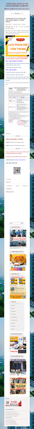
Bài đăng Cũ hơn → (25, 185)
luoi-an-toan (14, 314)
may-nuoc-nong (14, 320)
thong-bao (24, 24)
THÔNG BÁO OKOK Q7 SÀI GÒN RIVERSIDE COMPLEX (20, 427)
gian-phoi (13, 305)
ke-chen (13, 308)
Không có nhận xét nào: (17, 24)
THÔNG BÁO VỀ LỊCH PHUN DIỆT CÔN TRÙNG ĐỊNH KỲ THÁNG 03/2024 (16, 20)
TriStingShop (15, 8)
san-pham (13, 323)
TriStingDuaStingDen (24, 8)
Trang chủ (17, 185)
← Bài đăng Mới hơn (9, 185)
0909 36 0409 (8, 8)
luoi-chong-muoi (14, 317)
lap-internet (13, 311)
